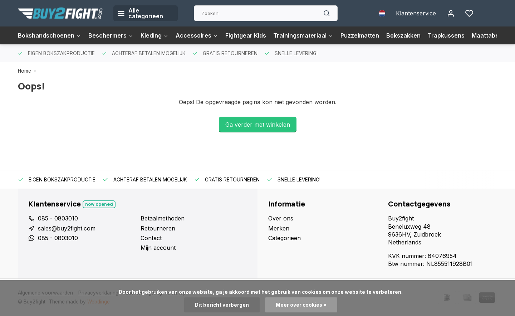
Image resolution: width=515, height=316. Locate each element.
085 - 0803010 (58, 218)
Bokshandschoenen (49, 35)
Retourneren (158, 228)
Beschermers (110, 35)
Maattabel (486, 35)
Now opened (99, 204)
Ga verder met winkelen (257, 124)
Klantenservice (416, 13)
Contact (151, 238)
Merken (278, 228)
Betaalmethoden (163, 218)
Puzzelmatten (359, 35)
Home (28, 71)
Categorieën (284, 238)
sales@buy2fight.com (66, 228)
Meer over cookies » (301, 305)
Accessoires (197, 35)
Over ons (280, 218)
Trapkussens (446, 35)
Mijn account (158, 247)
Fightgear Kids (245, 35)
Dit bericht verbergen (222, 305)
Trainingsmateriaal (303, 35)
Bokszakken (403, 35)
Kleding (154, 35)
